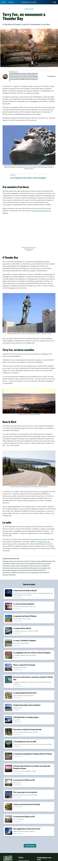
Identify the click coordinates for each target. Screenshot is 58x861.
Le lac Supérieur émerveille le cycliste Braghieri (28, 178)
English (54, 2)
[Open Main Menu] (4, 2)
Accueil (26, 9)
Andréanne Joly (14, 72)
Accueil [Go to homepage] (11, 2)
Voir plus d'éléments (30, 845)
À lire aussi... (13, 175)
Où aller (31, 9)
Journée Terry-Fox (44, 542)
